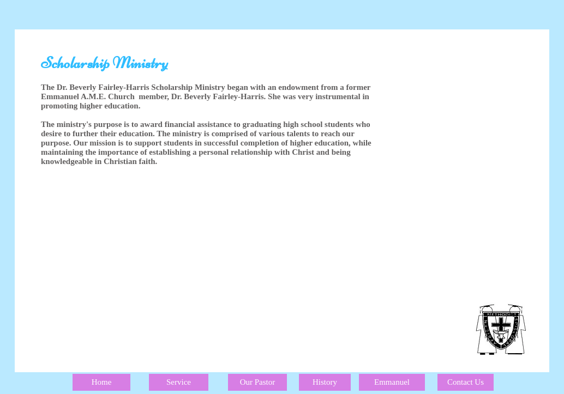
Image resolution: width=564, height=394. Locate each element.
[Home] (101, 382)
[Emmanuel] (392, 382)
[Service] (178, 382)
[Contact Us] (465, 382)
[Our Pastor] (257, 382)
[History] (325, 382)
